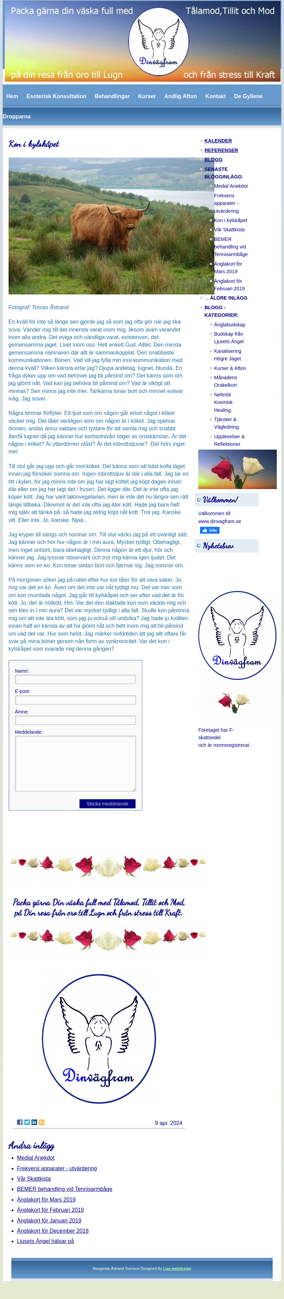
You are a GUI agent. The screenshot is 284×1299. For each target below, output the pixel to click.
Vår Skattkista (34, 1189)
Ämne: (22, 712)
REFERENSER (221, 150)
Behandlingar (112, 96)
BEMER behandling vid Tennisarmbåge (65, 1199)
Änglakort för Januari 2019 (49, 1231)
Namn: (22, 671)
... (226, 298)
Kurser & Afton (230, 368)
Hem (12, 96)
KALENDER (218, 140)
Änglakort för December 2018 (53, 1241)
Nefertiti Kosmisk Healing (223, 402)
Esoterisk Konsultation (56, 96)
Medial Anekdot (36, 1168)
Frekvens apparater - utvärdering (57, 1179)
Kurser (147, 96)
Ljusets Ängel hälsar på (45, 1251)
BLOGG (213, 159)
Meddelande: (29, 732)
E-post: (22, 691)
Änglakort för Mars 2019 (46, 1210)
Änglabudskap (229, 324)
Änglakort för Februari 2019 (50, 1220)
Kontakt (215, 96)
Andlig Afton (180, 96)
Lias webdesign (177, 1279)
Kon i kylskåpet (230, 220)
